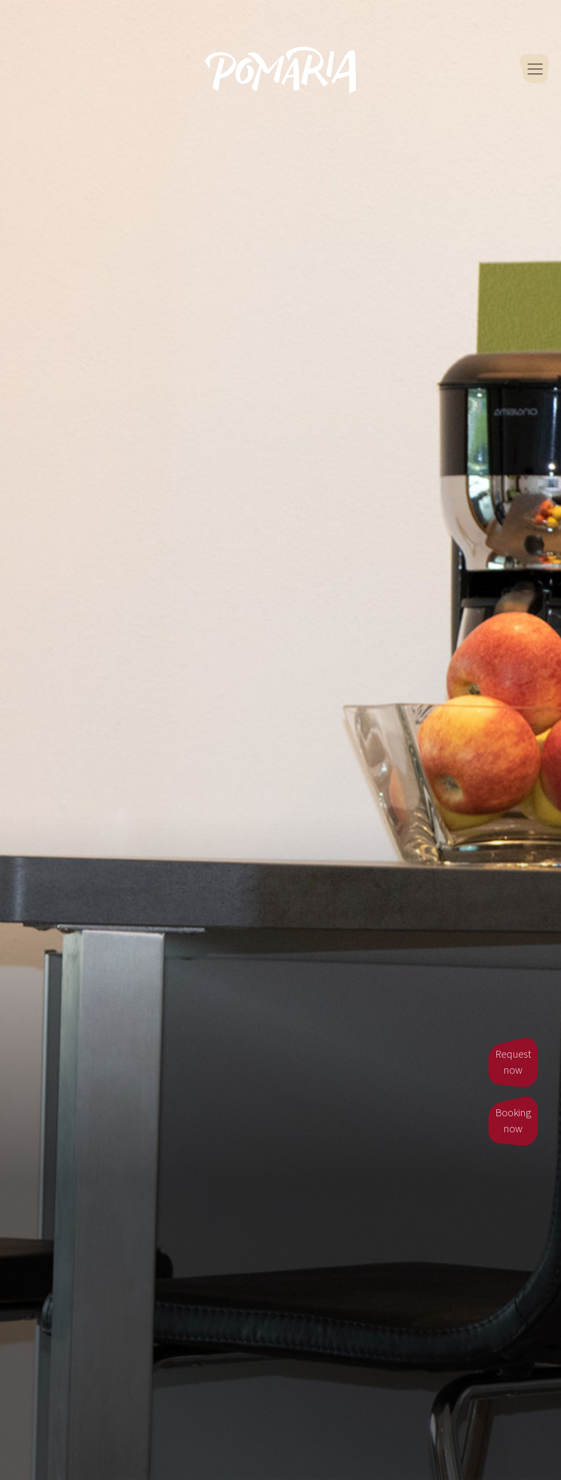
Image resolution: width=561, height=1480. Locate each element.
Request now (513, 1062)
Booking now (513, 1121)
